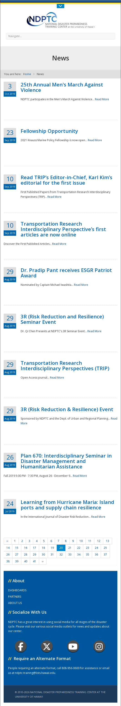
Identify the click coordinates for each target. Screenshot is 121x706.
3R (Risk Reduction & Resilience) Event (67, 409)
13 (107, 541)
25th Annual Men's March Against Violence (62, 87)
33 (70, 554)
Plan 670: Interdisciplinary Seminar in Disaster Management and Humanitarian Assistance (66, 461)
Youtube (73, 646)
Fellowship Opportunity (49, 130)
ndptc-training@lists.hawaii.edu (35, 673)
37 (105, 554)
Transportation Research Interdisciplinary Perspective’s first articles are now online (63, 229)
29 (34, 554)
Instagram (99, 646)
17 (34, 548)
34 (78, 554)
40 (25, 561)
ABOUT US (15, 603)
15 (16, 548)
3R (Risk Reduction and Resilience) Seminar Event (62, 319)
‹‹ (7, 541)
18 (43, 548)
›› (43, 561)
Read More (102, 99)
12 (98, 541)
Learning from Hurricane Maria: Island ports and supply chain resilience (67, 504)
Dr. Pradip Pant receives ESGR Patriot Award (66, 273)
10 (81, 541)
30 (43, 554)
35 (87, 554)
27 (16, 554)
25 (105, 548)
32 (61, 554)
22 (78, 548)
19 (52, 548)
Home (27, 74)
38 (8, 561)
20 (61, 548)
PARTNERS (14, 597)
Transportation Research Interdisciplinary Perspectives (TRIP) (65, 365)
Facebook (20, 646)
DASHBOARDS (17, 590)
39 (16, 561)
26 (8, 554)
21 (70, 548)
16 (25, 548)
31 (52, 554)
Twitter (47, 646)
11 (89, 541)
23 (87, 548)
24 (96, 548)
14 (8, 548)
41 (34, 561)
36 (96, 554)
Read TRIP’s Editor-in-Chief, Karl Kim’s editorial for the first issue (66, 180)
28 (25, 554)
